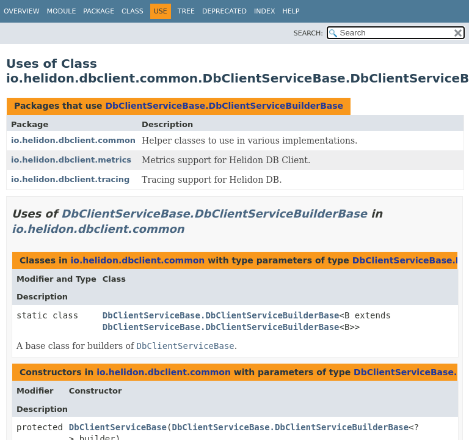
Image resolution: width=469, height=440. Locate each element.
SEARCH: (308, 33)
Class (133, 11)
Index (264, 11)
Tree (186, 11)
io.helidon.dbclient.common (73, 140)
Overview (22, 11)
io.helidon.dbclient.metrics (71, 159)
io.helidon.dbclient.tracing (70, 179)
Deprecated (224, 11)
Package (98, 11)
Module (61, 11)
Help (291, 11)
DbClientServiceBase (118, 427)
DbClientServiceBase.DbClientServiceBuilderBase (224, 106)
